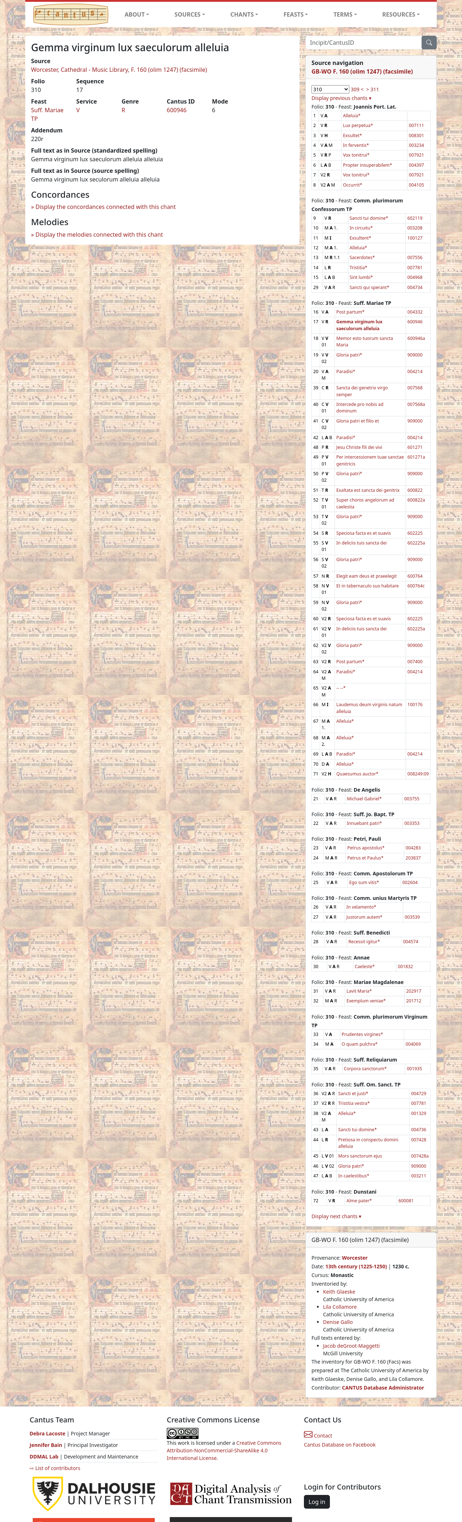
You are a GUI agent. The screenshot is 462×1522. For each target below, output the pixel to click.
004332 (415, 312)
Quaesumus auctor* (357, 774)
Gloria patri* (349, 355)
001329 (418, 1113)
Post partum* (350, 312)
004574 (410, 942)
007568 (415, 388)
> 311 (372, 89)
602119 (414, 218)
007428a (420, 1156)
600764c (416, 586)
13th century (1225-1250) (356, 1266)
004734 (414, 287)
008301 (416, 135)
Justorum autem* (364, 917)
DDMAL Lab (44, 1456)
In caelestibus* (353, 1176)
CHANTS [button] (242, 14)
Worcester (354, 1257)
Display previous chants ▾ (341, 98)
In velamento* (361, 907)
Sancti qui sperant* (369, 287)
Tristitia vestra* (354, 1103)
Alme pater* (359, 1201)
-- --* (341, 688)
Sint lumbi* (361, 277)
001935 (414, 1069)
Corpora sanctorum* (365, 1069)
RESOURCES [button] (398, 14)
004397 (416, 165)
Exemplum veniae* (366, 1001)
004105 (416, 185)
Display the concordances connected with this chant (105, 207)
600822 (415, 490)
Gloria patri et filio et (357, 421)
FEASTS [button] (294, 14)
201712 (413, 1001)
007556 (414, 257)
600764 (415, 576)
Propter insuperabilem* (367, 165)
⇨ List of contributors (55, 1468)
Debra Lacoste (47, 1433)
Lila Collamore (340, 1306)
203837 (413, 858)
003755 (411, 799)
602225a (416, 543)
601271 (415, 447)
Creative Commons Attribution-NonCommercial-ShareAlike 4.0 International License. (224, 1450)
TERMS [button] (343, 14)
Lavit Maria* (359, 991)
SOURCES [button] (188, 14)
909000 (415, 355)
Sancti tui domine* (369, 218)
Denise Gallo (338, 1321)
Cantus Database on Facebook (340, 1444)
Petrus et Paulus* (365, 858)
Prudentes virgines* (362, 1034)
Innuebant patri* (364, 823)
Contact (318, 1435)
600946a (416, 338)
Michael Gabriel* (364, 799)
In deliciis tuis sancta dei (361, 543)
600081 (406, 1201)
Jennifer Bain (47, 1445)
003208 (414, 228)
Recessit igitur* (364, 942)
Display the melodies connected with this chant (99, 235)
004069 (413, 1044)
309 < (357, 89)
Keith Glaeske (339, 1291)
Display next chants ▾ (336, 1216)
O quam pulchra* (360, 1044)
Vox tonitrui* (356, 155)
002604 (410, 882)
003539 (412, 917)
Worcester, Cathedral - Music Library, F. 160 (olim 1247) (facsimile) (119, 70)
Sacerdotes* (362, 257)
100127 (414, 238)
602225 (415, 533)
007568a (416, 404)
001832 (405, 966)
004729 (418, 1093)
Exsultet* (352, 135)
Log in (317, 1502)
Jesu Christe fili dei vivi (359, 447)
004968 (414, 277)
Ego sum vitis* (364, 882)
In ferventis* (356, 145)
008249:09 (418, 774)
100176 (415, 704)
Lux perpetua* (358, 125)
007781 (414, 267)
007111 (416, 125)
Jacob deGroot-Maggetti (351, 1345)
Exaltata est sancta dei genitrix (368, 490)
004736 (418, 1130)
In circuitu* (361, 228)
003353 (411, 823)
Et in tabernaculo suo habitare (367, 586)
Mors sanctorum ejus (360, 1156)
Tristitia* (358, 267)
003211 (418, 1176)
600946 (177, 110)
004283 (413, 848)
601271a (416, 457)
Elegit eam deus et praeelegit (366, 576)
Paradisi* (345, 371)
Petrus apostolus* (365, 848)
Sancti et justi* (353, 1093)
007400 (415, 662)
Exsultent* (360, 238)
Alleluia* (352, 116)
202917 (413, 991)
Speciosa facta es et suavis (363, 533)
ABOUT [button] (135, 14)
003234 (416, 145)
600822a (416, 500)
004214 (415, 371)
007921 (416, 155)
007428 (418, 1140)
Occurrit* (352, 185)
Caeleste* (365, 966)
